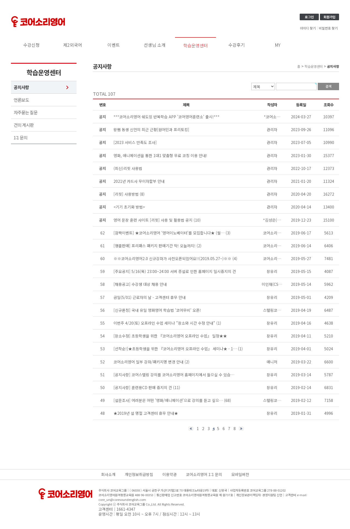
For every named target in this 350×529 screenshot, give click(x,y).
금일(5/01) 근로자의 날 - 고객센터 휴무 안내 (149, 297)
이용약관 (169, 474)
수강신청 (31, 45)
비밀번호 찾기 (328, 28)
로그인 (309, 16)
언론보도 (21, 100)
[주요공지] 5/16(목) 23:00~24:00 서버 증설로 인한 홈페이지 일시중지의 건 (174, 271)
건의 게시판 (24, 125)
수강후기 (236, 45)
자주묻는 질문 (25, 112)
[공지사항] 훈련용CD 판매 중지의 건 (142, 387)
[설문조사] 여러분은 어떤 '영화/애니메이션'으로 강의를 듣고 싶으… (168, 400)
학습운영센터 (195, 45)
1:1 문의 (20, 137)
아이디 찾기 (308, 28)
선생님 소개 (154, 45)
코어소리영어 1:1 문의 (204, 474)
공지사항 (21, 87)
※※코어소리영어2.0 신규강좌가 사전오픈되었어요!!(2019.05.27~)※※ (172, 258)
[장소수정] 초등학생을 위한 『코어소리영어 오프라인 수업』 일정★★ (170, 336)
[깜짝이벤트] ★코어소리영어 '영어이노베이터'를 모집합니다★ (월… (168, 233)
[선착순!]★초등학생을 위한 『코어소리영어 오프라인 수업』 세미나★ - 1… (175, 348)
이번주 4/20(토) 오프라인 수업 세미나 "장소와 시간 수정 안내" (164, 323)
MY (278, 45)
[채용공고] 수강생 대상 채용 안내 (140, 284)
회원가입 (329, 16)
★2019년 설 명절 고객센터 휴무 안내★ (145, 413)
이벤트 (113, 45)
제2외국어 (72, 45)
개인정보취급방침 (139, 474)
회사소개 (108, 474)
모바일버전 (240, 474)
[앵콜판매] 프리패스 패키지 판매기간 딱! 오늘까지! (154, 245)
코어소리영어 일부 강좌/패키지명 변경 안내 (148, 362)
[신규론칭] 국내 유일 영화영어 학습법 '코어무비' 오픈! (157, 310)
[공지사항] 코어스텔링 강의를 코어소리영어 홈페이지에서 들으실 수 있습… (173, 374)
